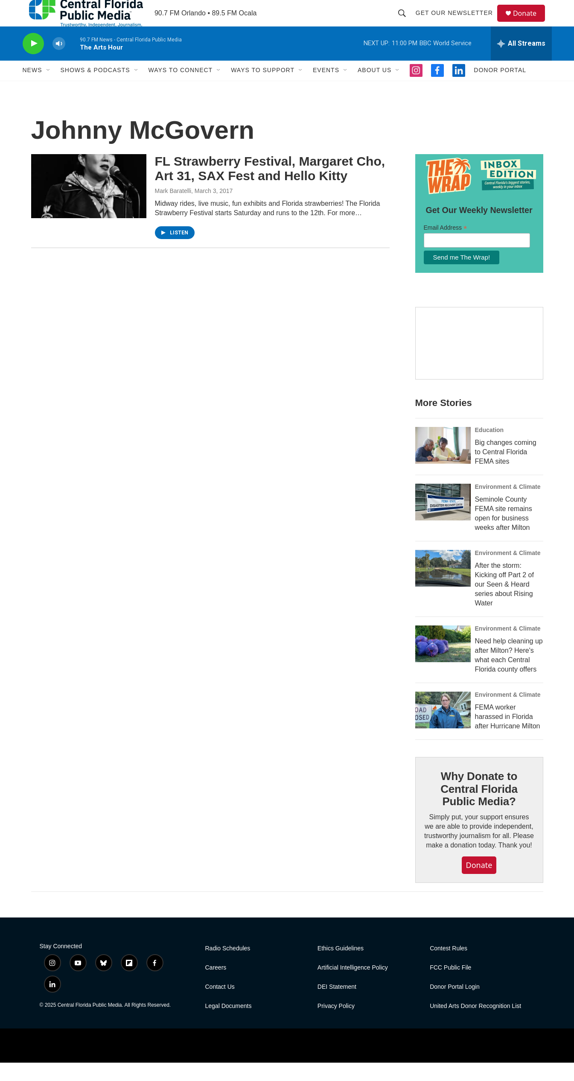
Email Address (445, 246)
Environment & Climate (508, 505)
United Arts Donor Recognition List (475, 1024)
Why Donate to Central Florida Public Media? (478, 807)
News (32, 88)
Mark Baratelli (173, 209)
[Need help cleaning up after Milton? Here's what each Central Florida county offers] (443, 662)
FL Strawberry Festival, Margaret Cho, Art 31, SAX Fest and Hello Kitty (270, 187)
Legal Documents (228, 1024)
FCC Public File (450, 986)
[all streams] (521, 62)
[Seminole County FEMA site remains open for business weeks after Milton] (443, 520)
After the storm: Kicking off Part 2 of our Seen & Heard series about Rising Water (504, 602)
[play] (33, 62)
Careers (216, 986)
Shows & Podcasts (95, 88)
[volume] (59, 62)
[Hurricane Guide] (479, 362)
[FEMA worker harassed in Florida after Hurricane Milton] (443, 728)
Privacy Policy (336, 1024)
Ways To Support (262, 88)
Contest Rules (448, 967)
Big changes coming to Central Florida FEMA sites (505, 470)
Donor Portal (500, 88)
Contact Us (220, 1005)
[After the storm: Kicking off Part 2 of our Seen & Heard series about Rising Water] (443, 586)
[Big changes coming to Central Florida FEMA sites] (443, 463)
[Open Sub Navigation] (48, 88)
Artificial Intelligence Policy (353, 986)
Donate (530, 22)
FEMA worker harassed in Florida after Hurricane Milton (507, 735)
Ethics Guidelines (341, 967)
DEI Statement (337, 1005)
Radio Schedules (228, 967)
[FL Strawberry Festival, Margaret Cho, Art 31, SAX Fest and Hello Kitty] (88, 204)
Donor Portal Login (455, 1005)
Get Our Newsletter (458, 22)
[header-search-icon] (406, 22)
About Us (374, 88)
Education (489, 448)
